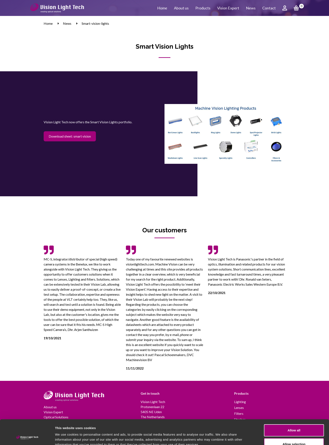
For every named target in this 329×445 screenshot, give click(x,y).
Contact (269, 8)
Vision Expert (228, 8)
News (251, 8)
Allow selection (293, 421)
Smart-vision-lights (95, 23)
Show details (220, 436)
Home (162, 8)
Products (202, 8)
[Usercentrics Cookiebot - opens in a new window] (27, 437)
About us (181, 8)
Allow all (294, 407)
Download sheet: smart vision (70, 136)
